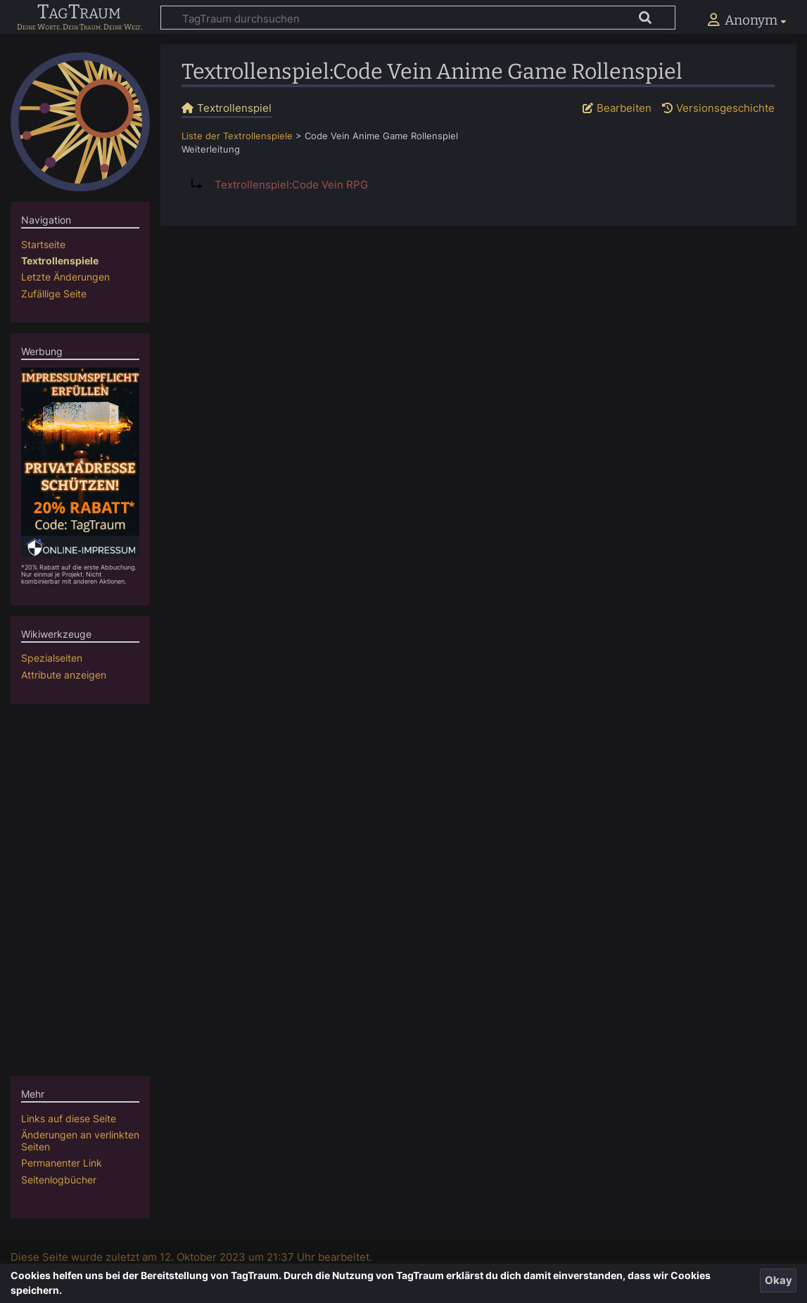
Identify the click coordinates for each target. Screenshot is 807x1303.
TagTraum (79, 12)
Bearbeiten (624, 108)
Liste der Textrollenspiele (237, 136)
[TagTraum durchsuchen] (418, 17)
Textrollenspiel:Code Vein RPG (291, 184)
